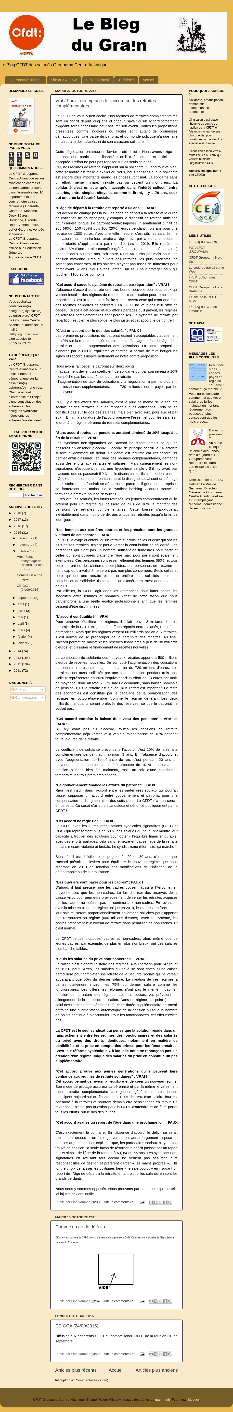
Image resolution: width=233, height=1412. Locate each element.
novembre (25, 544)
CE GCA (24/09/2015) (76, 1326)
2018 (18, 513)
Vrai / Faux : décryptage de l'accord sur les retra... (30, 563)
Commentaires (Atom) (92, 1380)
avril (21, 623)
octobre (24, 551)
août (21, 604)
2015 (18, 532)
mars (22, 630)
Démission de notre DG (206, 480)
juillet (22, 611)
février (23, 636)
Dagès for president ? (216, 434)
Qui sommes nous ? (26, 80)
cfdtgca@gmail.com (23, 334)
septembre (26, 598)
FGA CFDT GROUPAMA (198, 249)
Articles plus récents (76, 1370)
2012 (18, 664)
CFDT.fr (200, 174)
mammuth (162, 1399)
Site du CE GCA (64, 80)
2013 (18, 658)
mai (21, 617)
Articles (19, 689)
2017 (18, 519)
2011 (18, 670)
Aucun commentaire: (119, 1202)
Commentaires (24, 697)
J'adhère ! (126, 80)
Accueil (149, 80)
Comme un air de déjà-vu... (82, 1226)
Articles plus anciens (157, 1370)
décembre (25, 538)
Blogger (193, 1399)
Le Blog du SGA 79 (203, 242)
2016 (18, 526)
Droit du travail (98, 80)
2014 (18, 651)
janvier (23, 643)
